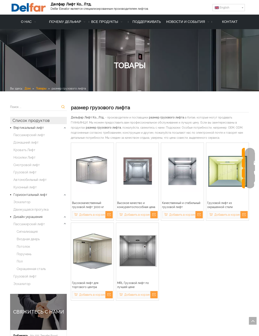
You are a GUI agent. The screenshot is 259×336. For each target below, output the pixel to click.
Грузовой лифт (25, 172)
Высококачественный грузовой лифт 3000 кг (88, 205)
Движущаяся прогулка (31, 209)
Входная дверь (28, 239)
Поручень (24, 254)
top (253, 321)
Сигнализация (27, 232)
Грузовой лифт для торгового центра (85, 285)
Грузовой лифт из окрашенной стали (220, 205)
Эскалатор (22, 202)
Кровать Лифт (24, 150)
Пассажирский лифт (29, 135)
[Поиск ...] (34, 107)
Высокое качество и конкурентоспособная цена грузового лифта (136, 205)
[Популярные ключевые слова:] (63, 107)
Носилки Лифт (24, 157)
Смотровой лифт (26, 165)
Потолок (23, 247)
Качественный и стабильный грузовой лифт (181, 205)
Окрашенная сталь (31, 269)
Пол (20, 261)
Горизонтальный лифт (30, 195)
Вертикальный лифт (28, 128)
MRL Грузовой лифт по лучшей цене (133, 285)
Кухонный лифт (25, 187)
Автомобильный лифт (30, 180)
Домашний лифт (26, 142)
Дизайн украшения (27, 217)
